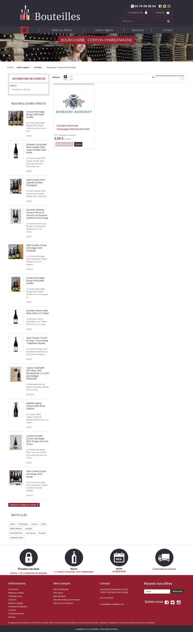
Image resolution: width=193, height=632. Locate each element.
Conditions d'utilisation (18, 606)
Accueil (10, 67)
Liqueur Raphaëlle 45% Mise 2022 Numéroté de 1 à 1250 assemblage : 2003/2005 (37, 373)
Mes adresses (60, 595)
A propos (12, 609)
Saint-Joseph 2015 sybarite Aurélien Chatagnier (35, 182)
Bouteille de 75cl (21, 89)
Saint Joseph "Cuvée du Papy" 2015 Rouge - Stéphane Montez (37, 340)
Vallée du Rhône (61, 30)
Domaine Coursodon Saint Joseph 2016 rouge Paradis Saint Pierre (36, 148)
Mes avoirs (58, 592)
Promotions (13, 588)
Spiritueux (138, 30)
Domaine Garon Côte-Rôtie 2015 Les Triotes (37, 311)
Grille (65, 77)
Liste (71, 77)
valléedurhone (16, 538)
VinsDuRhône (16, 533)
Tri (153, 77)
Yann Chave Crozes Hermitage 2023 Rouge (36, 474)
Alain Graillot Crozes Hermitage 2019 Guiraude (36, 248)
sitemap (11, 616)
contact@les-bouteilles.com (112, 603)
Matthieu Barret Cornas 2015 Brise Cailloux (35, 406)
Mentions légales (15, 602)
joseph (28, 528)
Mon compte (62, 582)
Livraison (12, 599)
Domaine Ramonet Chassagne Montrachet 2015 (73, 127)
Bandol (42, 533)
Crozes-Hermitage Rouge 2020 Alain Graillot (35, 114)
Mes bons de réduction (63, 602)
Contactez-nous (15, 595)
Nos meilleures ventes (28, 103)
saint (43, 524)
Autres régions (104, 30)
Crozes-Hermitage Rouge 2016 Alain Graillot (35, 281)
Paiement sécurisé (16, 613)
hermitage (23, 524)
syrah (12, 524)
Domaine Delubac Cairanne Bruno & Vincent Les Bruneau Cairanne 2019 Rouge (37, 213)
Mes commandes (61, 588)
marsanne (30, 533)
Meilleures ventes (16, 592)
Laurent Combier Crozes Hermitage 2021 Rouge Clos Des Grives (37, 440)
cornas (34, 524)
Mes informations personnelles (67, 599)
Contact (168, 30)
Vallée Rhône (16, 528)
